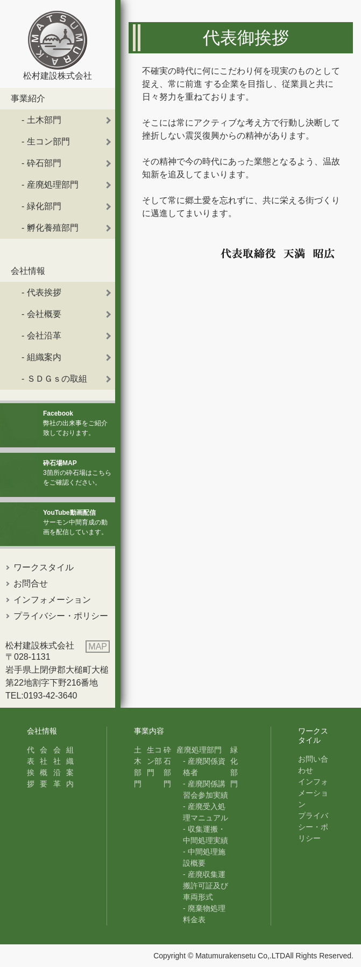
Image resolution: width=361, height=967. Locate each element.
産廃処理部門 (53, 184)
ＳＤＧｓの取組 (57, 378)
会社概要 (44, 314)
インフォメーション (52, 599)
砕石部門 (44, 163)
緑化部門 (44, 206)
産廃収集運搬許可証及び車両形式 (205, 885)
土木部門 (44, 120)
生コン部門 (48, 141)
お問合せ (30, 583)
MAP (97, 646)
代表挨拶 (44, 292)
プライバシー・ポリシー (60, 615)
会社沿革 (44, 335)
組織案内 (44, 357)
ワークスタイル (43, 567)
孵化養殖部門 (53, 227)
